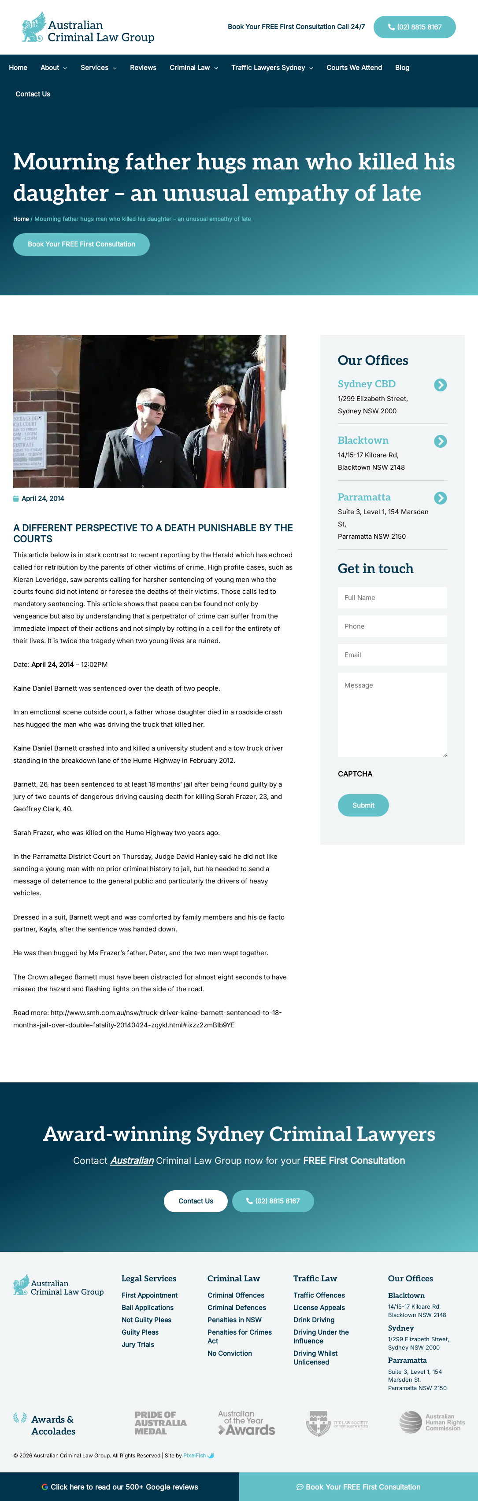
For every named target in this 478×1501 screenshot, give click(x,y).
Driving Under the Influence (321, 1336)
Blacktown (406, 1295)
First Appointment (150, 1295)
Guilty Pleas (140, 1332)
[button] (54, 68)
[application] (63, 68)
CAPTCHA (355, 774)
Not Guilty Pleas (146, 1320)
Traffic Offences (319, 1295)
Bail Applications (148, 1307)
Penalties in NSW (235, 1320)
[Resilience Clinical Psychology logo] (58, 1285)
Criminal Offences (236, 1295)
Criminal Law (234, 1279)
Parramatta (407, 1361)
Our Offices (410, 1279)
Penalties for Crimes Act (240, 1336)
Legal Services (149, 1279)
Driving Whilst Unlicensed (315, 1357)
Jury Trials (138, 1344)
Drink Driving (313, 1320)
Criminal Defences (237, 1307)
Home (21, 219)
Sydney (401, 1328)
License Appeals (319, 1307)
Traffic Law (315, 1279)
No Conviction (230, 1353)
